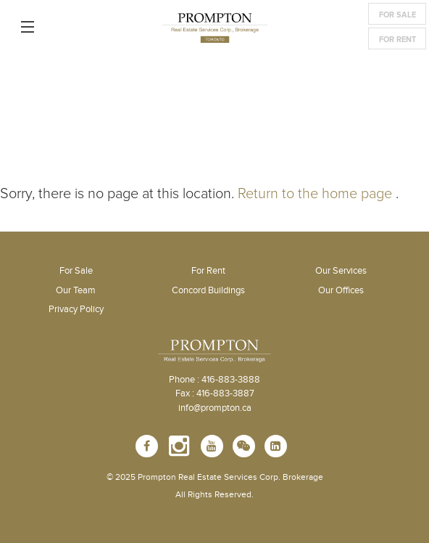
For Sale (397, 15)
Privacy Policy (76, 309)
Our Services (341, 271)
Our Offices (341, 290)
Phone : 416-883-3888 (214, 379)
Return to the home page (315, 194)
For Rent (397, 39)
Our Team (76, 290)
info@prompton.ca (214, 408)
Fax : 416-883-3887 (214, 393)
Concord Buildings (208, 290)
